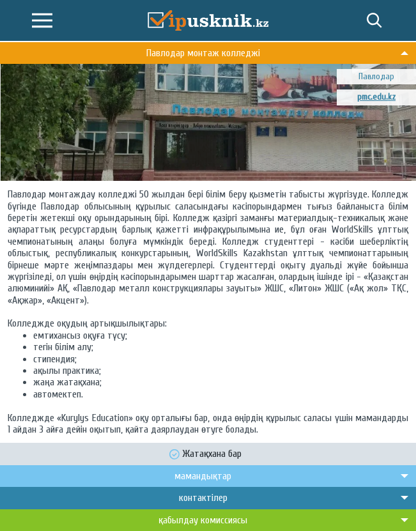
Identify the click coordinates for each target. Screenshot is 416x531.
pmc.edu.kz (376, 96)
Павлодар (376, 76)
